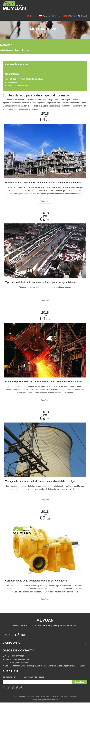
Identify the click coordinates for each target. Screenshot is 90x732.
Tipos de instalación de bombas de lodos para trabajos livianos (40, 282)
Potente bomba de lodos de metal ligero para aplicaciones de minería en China (45, 182)
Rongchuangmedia (40, 699)
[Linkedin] (12, 687)
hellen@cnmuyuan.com (20, 82)
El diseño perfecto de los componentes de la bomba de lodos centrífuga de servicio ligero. (45, 381)
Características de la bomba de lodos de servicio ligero (36, 580)
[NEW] (45, 30)
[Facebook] (4, 687)
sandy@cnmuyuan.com (19, 659)
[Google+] (8, 687)
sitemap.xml (53, 699)
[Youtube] (20, 687)
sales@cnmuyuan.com (19, 663)
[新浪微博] (16, 687)
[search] (40, 682)
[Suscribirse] (79, 682)
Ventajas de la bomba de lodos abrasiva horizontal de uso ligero (41, 481)
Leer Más (45, 201)
